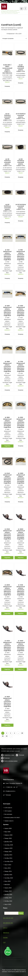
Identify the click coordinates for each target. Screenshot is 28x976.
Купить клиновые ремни (10, 775)
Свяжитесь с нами (9, 769)
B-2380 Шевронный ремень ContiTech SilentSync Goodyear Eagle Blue (21, 478)
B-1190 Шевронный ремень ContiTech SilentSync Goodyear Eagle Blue (21, 254)
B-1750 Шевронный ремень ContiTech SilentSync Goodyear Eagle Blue (21, 366)
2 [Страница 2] (6, 733)
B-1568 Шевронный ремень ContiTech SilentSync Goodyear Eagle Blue (7, 366)
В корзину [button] (7, 86)
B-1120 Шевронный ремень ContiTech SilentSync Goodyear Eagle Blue (7, 254)
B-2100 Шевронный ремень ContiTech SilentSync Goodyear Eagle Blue (21, 422)
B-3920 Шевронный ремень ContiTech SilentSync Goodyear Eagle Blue (7, 701)
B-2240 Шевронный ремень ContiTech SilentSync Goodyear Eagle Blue (7, 478)
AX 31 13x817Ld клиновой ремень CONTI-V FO (20, 116)
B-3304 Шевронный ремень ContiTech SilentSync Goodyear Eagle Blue (7, 645)
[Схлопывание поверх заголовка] (25, 8)
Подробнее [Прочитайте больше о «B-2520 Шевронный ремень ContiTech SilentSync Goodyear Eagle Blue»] (7, 557)
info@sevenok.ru (10, 823)
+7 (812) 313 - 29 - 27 (12, 819)
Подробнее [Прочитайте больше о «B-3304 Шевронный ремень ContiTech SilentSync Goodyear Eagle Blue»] (7, 669)
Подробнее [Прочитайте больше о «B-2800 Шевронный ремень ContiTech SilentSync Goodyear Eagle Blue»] (7, 613)
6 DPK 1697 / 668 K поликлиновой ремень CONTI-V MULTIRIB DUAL (7, 69)
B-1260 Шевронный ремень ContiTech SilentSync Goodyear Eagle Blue (7, 310)
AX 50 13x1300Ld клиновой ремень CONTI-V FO (21, 162)
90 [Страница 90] (6, 736)
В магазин (7, 772)
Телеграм (21, 769)
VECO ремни (8, 969)
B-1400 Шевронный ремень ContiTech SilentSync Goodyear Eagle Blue (21, 310)
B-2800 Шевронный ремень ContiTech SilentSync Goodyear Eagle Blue (7, 589)
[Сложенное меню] (21, 8)
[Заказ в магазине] (14, 38)
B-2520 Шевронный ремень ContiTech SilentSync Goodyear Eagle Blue (7, 534)
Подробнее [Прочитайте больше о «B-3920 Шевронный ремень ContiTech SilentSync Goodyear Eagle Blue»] (7, 725)
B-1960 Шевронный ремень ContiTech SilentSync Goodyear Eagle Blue (7, 422)
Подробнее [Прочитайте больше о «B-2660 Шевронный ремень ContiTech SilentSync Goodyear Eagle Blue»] (21, 557)
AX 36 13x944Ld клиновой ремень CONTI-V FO (7, 162)
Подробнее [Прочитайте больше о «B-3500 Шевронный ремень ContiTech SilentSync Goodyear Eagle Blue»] (21, 669)
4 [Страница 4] (14, 733)
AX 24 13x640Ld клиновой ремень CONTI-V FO (7, 117)
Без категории (8, 972)
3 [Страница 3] (10, 733)
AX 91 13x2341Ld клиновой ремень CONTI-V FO (21, 207)
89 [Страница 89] (3, 736)
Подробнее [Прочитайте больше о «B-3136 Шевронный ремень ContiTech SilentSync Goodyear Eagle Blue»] (21, 613)
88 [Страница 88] (22, 733)
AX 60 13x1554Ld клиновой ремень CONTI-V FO (7, 208)
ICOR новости (8, 965)
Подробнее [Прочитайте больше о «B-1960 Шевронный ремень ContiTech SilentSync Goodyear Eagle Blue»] (7, 446)
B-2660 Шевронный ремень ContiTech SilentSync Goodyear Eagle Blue (21, 534)
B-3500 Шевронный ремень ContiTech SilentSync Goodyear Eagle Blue (21, 645)
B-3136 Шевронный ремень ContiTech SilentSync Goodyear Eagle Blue (21, 589)
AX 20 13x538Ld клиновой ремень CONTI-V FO (21, 68)
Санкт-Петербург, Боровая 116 (14, 815)
